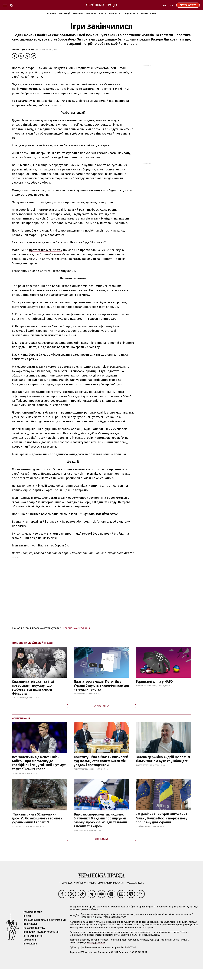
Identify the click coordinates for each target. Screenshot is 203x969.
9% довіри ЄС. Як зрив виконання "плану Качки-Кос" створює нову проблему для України (161, 818)
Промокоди (30, 944)
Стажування (30, 940)
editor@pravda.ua (96, 942)
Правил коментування (77, 628)
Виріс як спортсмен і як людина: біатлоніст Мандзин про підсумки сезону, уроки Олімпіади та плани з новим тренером (100, 820)
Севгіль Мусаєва (139, 939)
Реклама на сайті (33, 912)
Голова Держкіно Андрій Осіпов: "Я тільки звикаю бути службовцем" (163, 759)
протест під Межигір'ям (45, 250)
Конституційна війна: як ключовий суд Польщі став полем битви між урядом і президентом (101, 761)
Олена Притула (181, 939)
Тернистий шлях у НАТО (154, 682)
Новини (51, 13)
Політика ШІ (30, 924)
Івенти (102, 13)
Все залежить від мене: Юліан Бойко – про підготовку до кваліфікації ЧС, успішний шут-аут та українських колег (39, 763)
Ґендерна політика (34, 928)
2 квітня (17, 242)
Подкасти (114, 13)
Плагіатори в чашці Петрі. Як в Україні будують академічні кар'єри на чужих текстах (101, 686)
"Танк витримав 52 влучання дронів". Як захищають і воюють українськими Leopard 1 (37, 818)
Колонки (78, 13)
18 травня (97, 242)
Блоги (144, 13)
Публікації (64, 13)
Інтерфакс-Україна (91, 917)
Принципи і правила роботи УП (41, 932)
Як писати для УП (33, 936)
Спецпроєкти (130, 13)
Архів (153, 13)
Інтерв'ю (91, 13)
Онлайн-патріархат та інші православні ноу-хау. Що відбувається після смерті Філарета (33, 688)
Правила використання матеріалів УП (44, 920)
